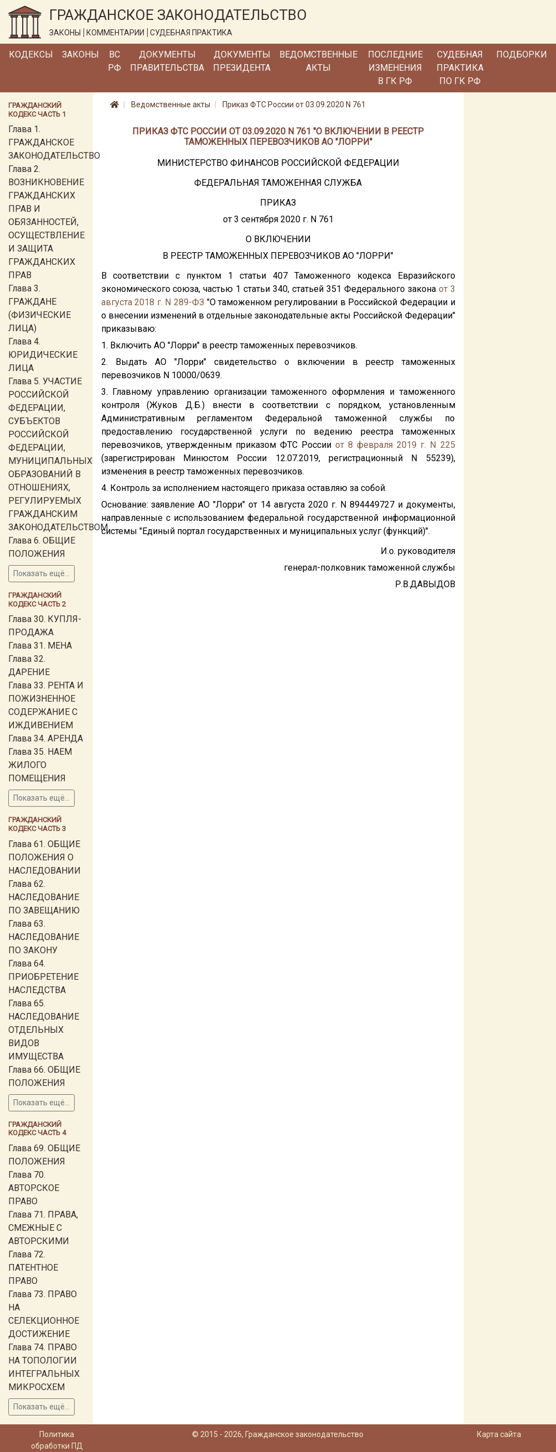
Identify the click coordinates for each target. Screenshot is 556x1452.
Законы (80, 54)
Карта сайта (499, 1434)
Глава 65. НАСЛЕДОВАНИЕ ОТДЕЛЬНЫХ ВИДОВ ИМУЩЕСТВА (43, 1030)
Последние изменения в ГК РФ (395, 67)
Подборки (521, 54)
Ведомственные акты (318, 61)
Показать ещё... (41, 573)
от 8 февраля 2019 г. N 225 (395, 445)
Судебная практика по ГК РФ (460, 67)
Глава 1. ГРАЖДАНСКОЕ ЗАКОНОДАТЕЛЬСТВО (54, 142)
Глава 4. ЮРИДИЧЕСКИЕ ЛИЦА (42, 354)
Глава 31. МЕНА (40, 645)
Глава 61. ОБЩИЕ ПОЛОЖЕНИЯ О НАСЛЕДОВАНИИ (44, 857)
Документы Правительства (167, 61)
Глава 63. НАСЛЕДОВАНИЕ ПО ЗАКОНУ (43, 936)
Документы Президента (242, 61)
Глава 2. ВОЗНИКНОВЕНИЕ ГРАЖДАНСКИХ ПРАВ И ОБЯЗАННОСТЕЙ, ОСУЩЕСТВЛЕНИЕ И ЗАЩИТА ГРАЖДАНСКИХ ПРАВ (46, 222)
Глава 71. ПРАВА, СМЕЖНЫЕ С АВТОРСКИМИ (43, 1227)
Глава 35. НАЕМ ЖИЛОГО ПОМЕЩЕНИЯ (40, 765)
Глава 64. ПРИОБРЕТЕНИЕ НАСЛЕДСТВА (43, 976)
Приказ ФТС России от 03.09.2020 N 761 (294, 104)
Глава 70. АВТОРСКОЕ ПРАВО (33, 1187)
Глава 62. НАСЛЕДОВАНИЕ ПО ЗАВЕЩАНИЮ (44, 897)
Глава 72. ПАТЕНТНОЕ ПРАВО (33, 1267)
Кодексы (31, 54)
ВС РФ (114, 61)
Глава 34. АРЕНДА (45, 738)
